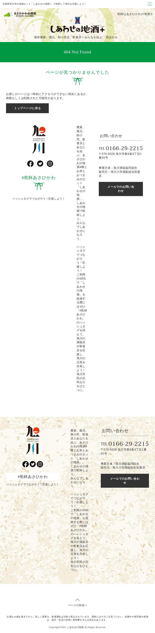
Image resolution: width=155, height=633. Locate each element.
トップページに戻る (27, 108)
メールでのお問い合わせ (120, 188)
